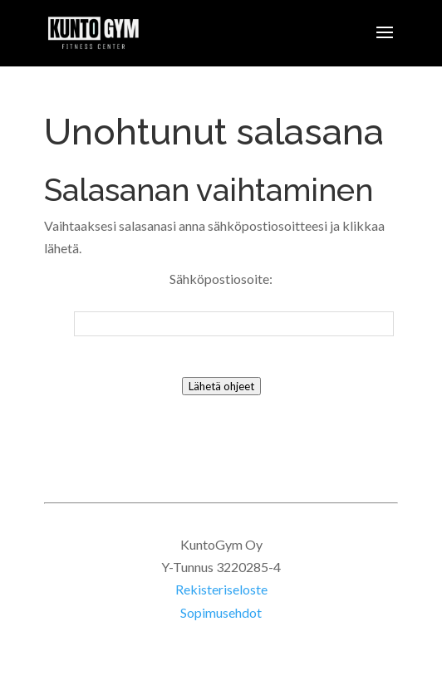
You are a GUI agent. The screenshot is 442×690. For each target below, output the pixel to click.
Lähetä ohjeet (221, 386)
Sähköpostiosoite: (221, 278)
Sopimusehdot (221, 612)
